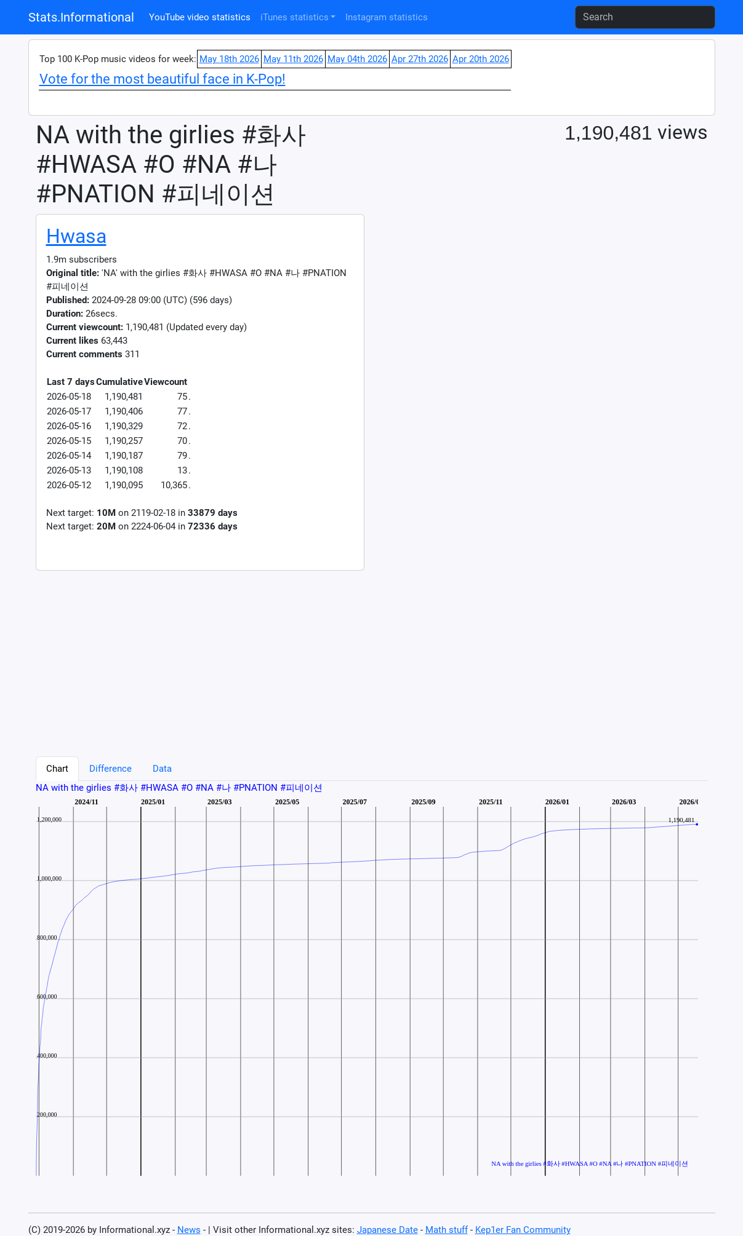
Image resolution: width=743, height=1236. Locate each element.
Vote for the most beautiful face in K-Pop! (162, 79)
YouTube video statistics (200, 17)
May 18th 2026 (229, 59)
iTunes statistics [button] (294, 17)
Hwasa (76, 236)
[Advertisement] (316, 657)
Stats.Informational (81, 17)
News (189, 1229)
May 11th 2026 (293, 59)
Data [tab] (162, 768)
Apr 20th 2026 (480, 59)
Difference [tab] (110, 768)
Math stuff (446, 1229)
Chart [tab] (57, 768)
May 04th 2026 (357, 59)
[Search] (645, 17)
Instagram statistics (386, 17)
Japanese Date (387, 1229)
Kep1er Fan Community (523, 1229)
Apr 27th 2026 (420, 59)
